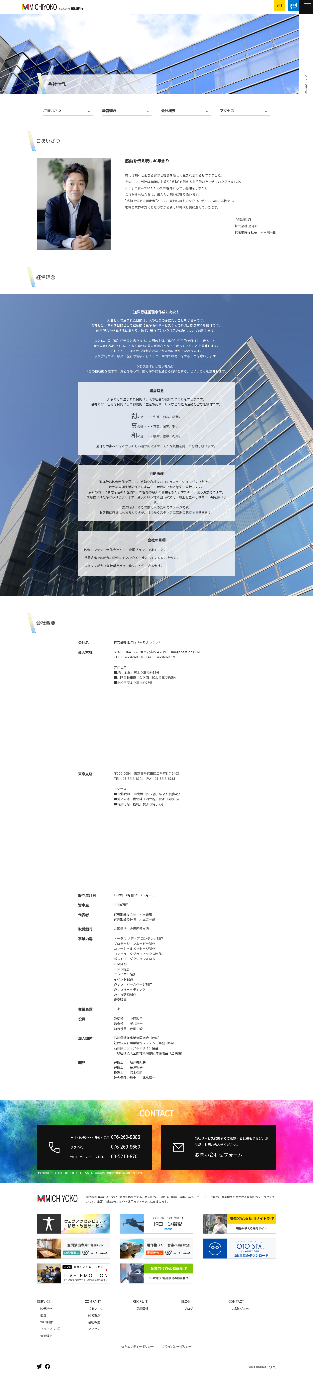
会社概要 (168, 110)
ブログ (188, 1308)
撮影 (43, 1315)
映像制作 (46, 1308)
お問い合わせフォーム (219, 1154)
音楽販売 (46, 1336)
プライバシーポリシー (177, 1346)
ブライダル (47, 1329)
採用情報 (142, 1308)
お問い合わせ (241, 1308)
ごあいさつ (52, 110)
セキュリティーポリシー (137, 1346)
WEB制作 (46, 1322)
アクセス (227, 110)
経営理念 (109, 110)
